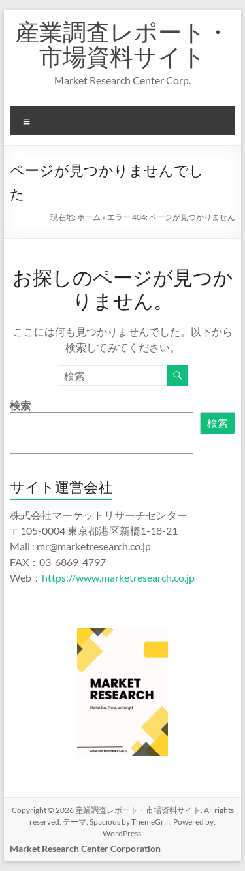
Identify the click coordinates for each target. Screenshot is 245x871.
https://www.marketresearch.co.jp (118, 577)
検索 (20, 405)
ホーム (89, 217)
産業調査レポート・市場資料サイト (122, 44)
